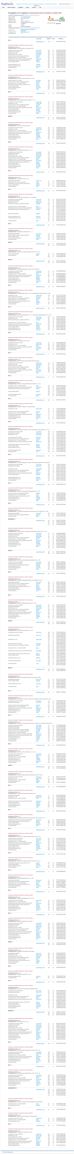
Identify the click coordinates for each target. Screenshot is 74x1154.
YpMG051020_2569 (40, 143)
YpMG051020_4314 (40, 455)
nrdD (19, 428)
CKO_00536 (38, 533)
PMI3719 (38, 61)
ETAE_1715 (38, 755)
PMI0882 (38, 906)
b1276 (37, 299)
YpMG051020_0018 (40, 1043)
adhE (19, 313)
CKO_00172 (38, 562)
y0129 (37, 395)
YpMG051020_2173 (40, 41)
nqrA (19, 816)
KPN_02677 (38, 1056)
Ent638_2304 (39, 318)
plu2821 (37, 933)
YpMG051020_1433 (40, 504)
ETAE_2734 (38, 635)
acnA (19, 292)
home (3, 7)
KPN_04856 (38, 58)
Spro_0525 (38, 450)
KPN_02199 (38, 324)
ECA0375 (38, 438)
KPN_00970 (38, 369)
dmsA (19, 773)
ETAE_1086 (38, 582)
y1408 (37, 617)
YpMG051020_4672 (40, 716)
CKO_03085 (38, 152)
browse (27, 7)
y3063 (37, 255)
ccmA (19, 697)
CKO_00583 (38, 725)
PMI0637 (38, 961)
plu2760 (37, 586)
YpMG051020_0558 (40, 225)
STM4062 (38, 164)
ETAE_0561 (38, 51)
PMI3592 (38, 541)
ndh (19, 920)
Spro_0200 (38, 544)
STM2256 (38, 1121)
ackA (19, 1020)
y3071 (37, 282)
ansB (19, 177)
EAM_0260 (38, 80)
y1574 (37, 740)
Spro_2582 (38, 1006)
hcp (19, 230)
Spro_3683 (38, 660)
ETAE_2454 (38, 726)
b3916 (37, 159)
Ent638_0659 (39, 468)
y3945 (37, 113)
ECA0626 (38, 81)
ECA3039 (38, 1029)
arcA (19, 47)
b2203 (37, 1119)
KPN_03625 (38, 387)
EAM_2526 (38, 643)
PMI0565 (38, 278)
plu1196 (37, 821)
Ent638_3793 (39, 103)
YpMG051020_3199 (40, 286)
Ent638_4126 (39, 1135)
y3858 (37, 500)
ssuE (19, 339)
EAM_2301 (38, 1027)
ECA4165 (38, 537)
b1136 (37, 883)
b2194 (37, 732)
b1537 (37, 798)
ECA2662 (38, 235)
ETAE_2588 (38, 272)
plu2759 (37, 613)
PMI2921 (38, 134)
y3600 (37, 977)
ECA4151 (38, 514)
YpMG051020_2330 (40, 71)
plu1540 (37, 960)
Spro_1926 (38, 937)
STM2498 (38, 616)
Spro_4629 (38, 137)
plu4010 (37, 388)
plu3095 (37, 1033)
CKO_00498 (38, 1023)
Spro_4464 (38, 87)
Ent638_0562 (39, 53)
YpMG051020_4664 (40, 692)
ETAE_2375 (38, 1076)
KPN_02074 (38, 733)
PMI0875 (38, 934)
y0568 (37, 88)
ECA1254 (38, 583)
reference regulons (11, 7)
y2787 (37, 186)
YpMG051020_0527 (40, 172)
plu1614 (37, 209)
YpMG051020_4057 (40, 354)
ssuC (19, 359)
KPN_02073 (38, 735)
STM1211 (38, 936)
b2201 (37, 706)
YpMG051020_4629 (40, 622)
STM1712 (38, 302)
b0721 (37, 273)
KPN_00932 (38, 207)
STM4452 (38, 447)
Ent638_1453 (39, 364)
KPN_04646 (38, 441)
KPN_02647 (38, 540)
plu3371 (37, 653)
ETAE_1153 (38, 953)
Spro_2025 (38, 885)
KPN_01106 (38, 931)
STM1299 (38, 498)
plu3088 (37, 1057)
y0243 (37, 372)
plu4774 (37, 162)
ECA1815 (38, 928)
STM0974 (38, 216)
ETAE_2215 (38, 233)
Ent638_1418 (39, 778)
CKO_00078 (38, 1134)
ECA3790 (38, 470)
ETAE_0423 (38, 433)
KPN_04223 (38, 160)
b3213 (37, 385)
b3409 (37, 130)
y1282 (37, 686)
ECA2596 (38, 203)
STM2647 (38, 657)
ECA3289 (38, 645)
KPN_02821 (38, 612)
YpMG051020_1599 (40, 551)
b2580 (37, 647)
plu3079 (37, 1080)
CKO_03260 (38, 464)
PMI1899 (38, 655)
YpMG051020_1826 (40, 943)
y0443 (37, 569)
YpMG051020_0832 (40, 261)
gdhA (19, 489)
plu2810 (37, 904)
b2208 (37, 1103)
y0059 (37, 167)
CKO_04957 (38, 753)
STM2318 (38, 1082)
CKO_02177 (38, 776)
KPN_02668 (38, 1079)
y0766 (37, 480)
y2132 (37, 1007)
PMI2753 (38, 86)
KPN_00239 (38, 819)
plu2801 (37, 884)
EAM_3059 (38, 437)
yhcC (19, 405)
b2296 (37, 1030)
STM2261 (38, 1105)
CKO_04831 (38, 127)
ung (19, 629)
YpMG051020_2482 (40, 93)
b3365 (37, 106)
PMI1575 (38, 587)
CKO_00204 (38, 632)
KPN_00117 (38, 473)
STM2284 (38, 543)
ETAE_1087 (38, 606)
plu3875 (37, 862)
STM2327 (38, 1059)
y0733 (37, 451)
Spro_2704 (38, 329)
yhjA (19, 750)
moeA (19, 950)
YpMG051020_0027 (40, 1066)
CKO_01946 (38, 923)
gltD (19, 382)
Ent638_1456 (39, 344)
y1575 (37, 739)
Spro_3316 (38, 1037)
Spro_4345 (38, 394)
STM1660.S (38, 1004)
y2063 (37, 303)
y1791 (37, 910)
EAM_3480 (38, 1137)
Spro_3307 (38, 1060)
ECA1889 (38, 729)
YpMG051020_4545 (40, 596)
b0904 (37, 206)
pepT (19, 897)
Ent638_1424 (39, 202)
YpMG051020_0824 (40, 243)
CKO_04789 (38, 101)
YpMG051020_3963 (40, 967)
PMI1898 (38, 680)
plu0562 (37, 60)
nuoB (19, 1048)
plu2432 (37, 301)
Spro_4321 (38, 976)
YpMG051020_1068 (40, 786)
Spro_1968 (38, 761)
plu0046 (37, 1142)
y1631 (37, 1062)
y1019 (37, 849)
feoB (19, 124)
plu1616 (37, 183)
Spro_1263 (38, 280)
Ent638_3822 (39, 129)
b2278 (37, 1078)
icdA (19, 876)
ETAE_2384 (38, 1053)
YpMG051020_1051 (40, 766)
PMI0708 (38, 185)
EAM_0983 (38, 839)
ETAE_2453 (38, 728)
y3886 (37, 516)
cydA (19, 250)
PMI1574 (38, 615)
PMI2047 (38, 474)
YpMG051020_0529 (40, 190)
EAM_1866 (38, 296)
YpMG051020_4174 (40, 400)
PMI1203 (38, 1003)
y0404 (37, 546)
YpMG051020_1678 (40, 891)
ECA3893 (38, 56)
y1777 (37, 938)
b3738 (37, 1139)
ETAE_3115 (38, 534)
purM (19, 578)
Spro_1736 (38, 371)
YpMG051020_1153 (40, 811)
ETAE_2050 (38, 880)
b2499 (37, 585)
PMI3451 (38, 445)
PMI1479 (38, 109)
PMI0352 (38, 822)
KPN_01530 (38, 999)
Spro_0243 (38, 567)
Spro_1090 (38, 865)
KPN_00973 (38, 346)
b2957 (37, 182)
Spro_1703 (38, 217)
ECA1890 (38, 731)
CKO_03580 (38, 431)
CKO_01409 (38, 990)
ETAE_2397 (38, 1025)
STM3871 (38, 1145)
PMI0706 (38, 213)
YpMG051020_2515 (40, 117)
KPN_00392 (38, 842)
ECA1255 (38, 609)
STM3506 (38, 136)
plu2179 (37, 1002)
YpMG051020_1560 (40, 520)
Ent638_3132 (39, 796)
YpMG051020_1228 (40, 854)
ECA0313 (38, 411)
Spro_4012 (38, 478)
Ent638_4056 (39, 154)
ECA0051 (38, 493)
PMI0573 (38, 253)
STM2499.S (38, 589)
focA (19, 196)
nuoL (19, 1071)
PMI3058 (38, 1144)
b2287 (37, 1055)
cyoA (19, 859)
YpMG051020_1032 (40, 745)
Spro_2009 (38, 908)
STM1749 (38, 328)
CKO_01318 (38, 316)
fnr (18, 987)
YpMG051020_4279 (40, 423)
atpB (19, 1130)
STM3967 (38, 566)
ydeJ (19, 792)
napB (19, 1115)
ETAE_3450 (38, 153)
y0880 (37, 806)
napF (19, 1100)
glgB (19, 510)
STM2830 (38, 803)
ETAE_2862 (38, 795)
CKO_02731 (38, 838)
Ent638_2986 (39, 608)
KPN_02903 (38, 650)
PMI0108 (38, 864)
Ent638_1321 (39, 954)
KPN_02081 (38, 708)
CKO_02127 (38, 362)
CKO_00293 (38, 605)
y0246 (37, 349)
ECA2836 (38, 957)
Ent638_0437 (39, 434)
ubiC (19, 77)
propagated (20, 7)
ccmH (19, 722)
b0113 (37, 471)
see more (58, 23)
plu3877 (37, 844)
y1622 (37, 1039)
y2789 (37, 220)
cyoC (19, 835)
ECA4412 (38, 367)
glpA (19, 530)
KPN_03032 (38, 801)
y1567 (37, 712)
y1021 (37, 867)
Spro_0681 (38, 65)
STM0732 (38, 279)
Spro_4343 (38, 417)
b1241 (37, 322)
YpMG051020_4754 (40, 1109)
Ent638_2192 (39, 295)
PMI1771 (38, 1034)
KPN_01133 (38, 903)
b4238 (37, 440)
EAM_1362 (38, 365)
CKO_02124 (38, 342)
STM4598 (38, 64)
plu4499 (37, 444)
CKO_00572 (38, 1118)
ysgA (19, 558)
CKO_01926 (38, 900)
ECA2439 (38, 881)
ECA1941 (38, 298)
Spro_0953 (38, 824)
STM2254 (38, 709)
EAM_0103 (38, 156)
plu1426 (37, 276)
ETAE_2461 (38, 702)
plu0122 (37, 496)
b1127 (37, 901)
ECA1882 (38, 705)
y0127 (37, 418)
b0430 (37, 841)
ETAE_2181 (38, 200)
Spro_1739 (38, 348)
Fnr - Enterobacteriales (26, 16)
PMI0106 (38, 845)
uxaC (19, 973)
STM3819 (38, 710)
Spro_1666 (38, 238)
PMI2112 (38, 236)
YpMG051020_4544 (40, 573)
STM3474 (38, 110)
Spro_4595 (38, 111)
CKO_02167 (38, 199)
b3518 (37, 756)
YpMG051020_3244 (40, 308)
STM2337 (38, 1036)
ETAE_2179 (38, 180)
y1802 (37, 887)
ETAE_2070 (38, 924)
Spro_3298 (38, 1083)
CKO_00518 (38, 1075)
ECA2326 (38, 319)
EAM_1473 (38, 927)
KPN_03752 (38, 107)
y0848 (37, 762)
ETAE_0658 (38, 466)
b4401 (37, 57)
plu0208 (37, 133)
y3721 (37, 67)
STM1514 (38, 805)
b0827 (37, 959)
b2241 (37, 539)
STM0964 (38, 781)
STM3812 (38, 738)
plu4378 (37, 84)
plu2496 (37, 325)
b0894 (37, 779)
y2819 (37, 239)
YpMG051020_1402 (40, 484)
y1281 (37, 663)
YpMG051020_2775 (25, 31)
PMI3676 (38, 391)
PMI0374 (38, 802)
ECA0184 (38, 564)
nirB (19, 98)
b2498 (37, 610)
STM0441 (38, 847)
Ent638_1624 (39, 926)
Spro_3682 (38, 683)
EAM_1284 (38, 956)
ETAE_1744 (38, 992)
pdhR (19, 461)
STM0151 (38, 477)
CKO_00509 (38, 1052)
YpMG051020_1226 (40, 829)
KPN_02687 (38, 1032)
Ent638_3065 (39, 639)
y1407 (37, 590)
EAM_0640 (38, 54)
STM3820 (38, 758)
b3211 (37, 413)
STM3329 (38, 415)
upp (19, 601)
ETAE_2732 (38, 679)
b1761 (37, 494)
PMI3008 (38, 497)
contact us (34, 7)
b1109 (37, 930)
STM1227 (38, 907)
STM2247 (38, 736)
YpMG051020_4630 (40, 669)
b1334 (37, 997)
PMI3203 (38, 163)
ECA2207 (38, 996)
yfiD (19, 676)
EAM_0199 (38, 563)
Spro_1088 (38, 848)
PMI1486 (38, 326)
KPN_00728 (38, 275)
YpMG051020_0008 (40, 1012)
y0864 (37, 782)
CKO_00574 (38, 700)
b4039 (37, 83)
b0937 (37, 345)
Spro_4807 (38, 166)
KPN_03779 (38, 132)
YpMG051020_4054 (40, 334)
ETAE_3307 (38, 513)
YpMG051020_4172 (40, 377)
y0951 (37, 825)
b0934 (37, 368)
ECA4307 (38, 157)
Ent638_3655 (39, 408)
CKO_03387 (38, 50)
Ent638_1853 (39, 995)
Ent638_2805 (39, 536)
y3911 (37, 139)
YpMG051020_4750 (40, 1089)
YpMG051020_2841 (40, 1125)
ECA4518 (38, 1138)
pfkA (19, 148)
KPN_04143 (38, 1141)
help (40, 7)
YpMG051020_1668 (40, 871)
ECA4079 (38, 104)
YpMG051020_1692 (40, 914)
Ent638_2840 (39, 1026)
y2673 (37, 963)
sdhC (19, 267)
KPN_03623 (38, 414)
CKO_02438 (38, 271)
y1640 (37, 1085)
